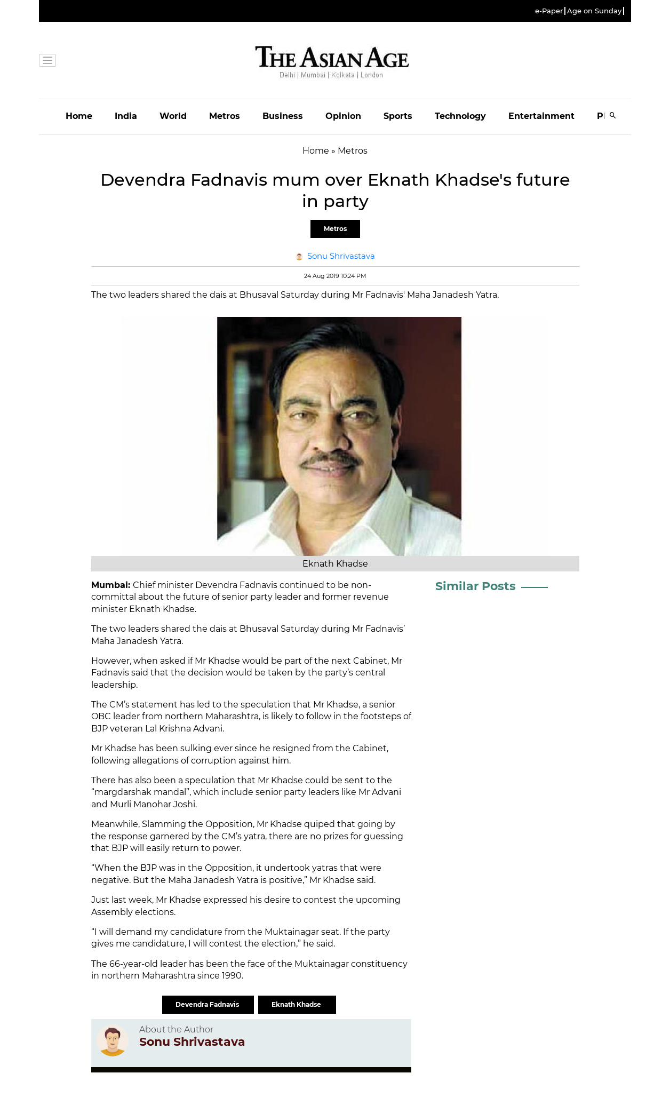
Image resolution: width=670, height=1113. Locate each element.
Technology (460, 116)
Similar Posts (475, 586)
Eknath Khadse (297, 1004)
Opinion (343, 116)
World (173, 116)
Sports (398, 116)
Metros (224, 116)
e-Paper (549, 11)
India (126, 116)
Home (79, 116)
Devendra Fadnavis (208, 1004)
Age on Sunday (594, 11)
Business (282, 116)
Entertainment (541, 116)
